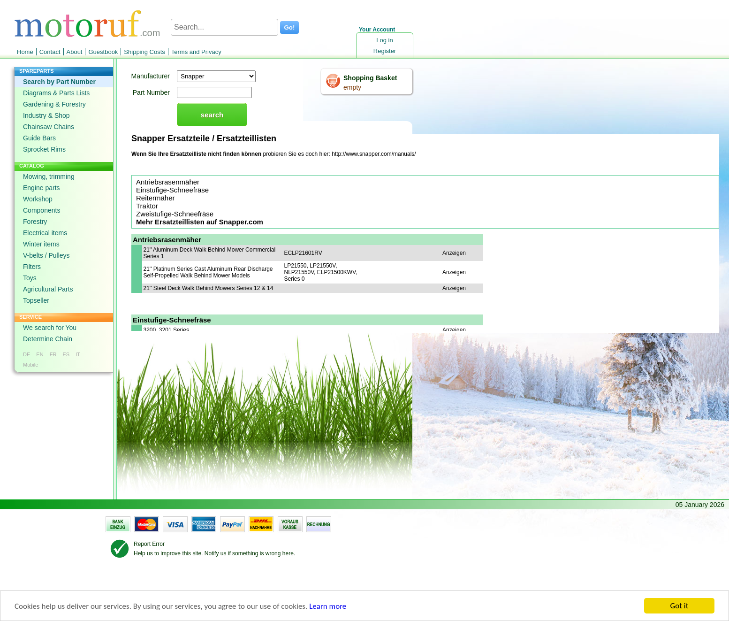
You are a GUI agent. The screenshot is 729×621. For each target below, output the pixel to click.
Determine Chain (47, 339)
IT (78, 354)
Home (25, 51)
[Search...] (224, 27)
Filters (32, 266)
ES (65, 354)
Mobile (30, 365)
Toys (30, 278)
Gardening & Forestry (54, 104)
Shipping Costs (144, 51)
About (75, 51)
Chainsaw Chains (48, 126)
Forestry (35, 221)
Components (41, 210)
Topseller (36, 300)
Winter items (41, 244)
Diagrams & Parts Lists (56, 93)
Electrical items (45, 233)
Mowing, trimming (49, 176)
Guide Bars (39, 138)
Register (384, 50)
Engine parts (41, 188)
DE (26, 354)
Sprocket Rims (44, 149)
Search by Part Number (59, 81)
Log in (384, 40)
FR (53, 354)
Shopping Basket (370, 78)
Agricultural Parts (48, 289)
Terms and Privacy (196, 51)
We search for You (49, 327)
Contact (50, 51)
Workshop (38, 199)
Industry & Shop (46, 115)
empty (352, 87)
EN (39, 354)
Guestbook (103, 51)
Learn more (327, 606)
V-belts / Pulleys (46, 255)
